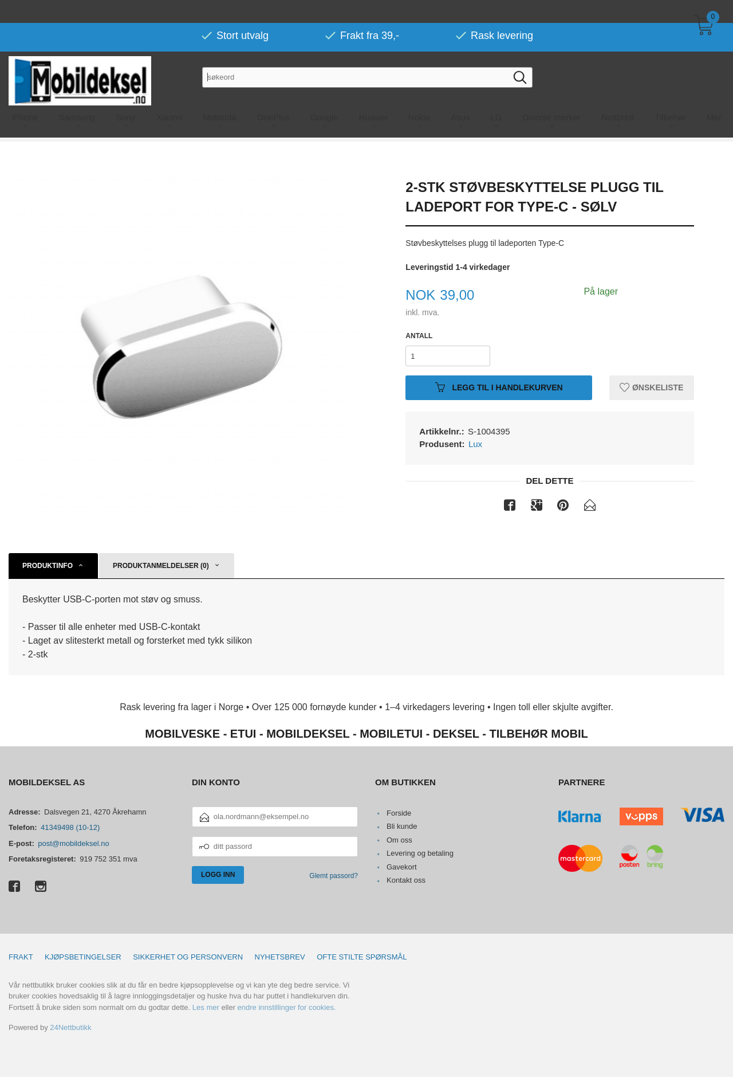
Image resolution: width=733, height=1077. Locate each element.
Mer (714, 94)
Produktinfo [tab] (47, 566)
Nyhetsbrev (280, 957)
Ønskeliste (651, 387)
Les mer (205, 1007)
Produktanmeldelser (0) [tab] (161, 566)
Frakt (21, 957)
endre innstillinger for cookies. (287, 1007)
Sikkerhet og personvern (188, 957)
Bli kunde (402, 826)
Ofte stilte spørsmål (362, 957)
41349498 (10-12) (70, 827)
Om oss (399, 840)
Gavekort (402, 867)
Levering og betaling (420, 853)
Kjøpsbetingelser (83, 957)
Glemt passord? (333, 876)
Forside (399, 813)
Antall (418, 336)
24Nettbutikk (70, 1027)
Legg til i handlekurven (499, 387)
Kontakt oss (406, 880)
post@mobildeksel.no (73, 843)
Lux (475, 444)
